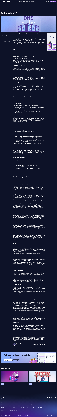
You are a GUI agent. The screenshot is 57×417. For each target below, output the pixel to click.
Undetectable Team (20, 343)
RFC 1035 (19, 85)
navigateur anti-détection (37, 279)
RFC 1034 (14, 85)
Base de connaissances (24, 404)
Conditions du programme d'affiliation (36, 407)
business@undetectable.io (50, 406)
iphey (1, 404)
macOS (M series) (27, 397)
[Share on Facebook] (40, 344)
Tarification (28, 1)
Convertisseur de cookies (12, 411)
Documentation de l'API (24, 407)
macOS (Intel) (34, 397)
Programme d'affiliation (12, 407)
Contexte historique (4, 42)
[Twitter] (51, 397)
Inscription (52, 49)
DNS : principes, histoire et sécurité (13, 7)
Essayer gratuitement (7, 360)
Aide (24, 1)
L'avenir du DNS (4, 43)
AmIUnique (2, 406)
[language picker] (43, 1)
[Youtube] (49, 397)
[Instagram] (53, 397)
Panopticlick (2, 407)
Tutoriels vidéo (23, 406)
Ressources (20, 1)
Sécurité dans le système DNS (6, 41)
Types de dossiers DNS (5, 40)
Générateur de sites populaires (13, 410)
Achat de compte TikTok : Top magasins (36, 385)
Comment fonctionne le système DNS (6, 38)
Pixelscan (2, 410)
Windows (20, 397)
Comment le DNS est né (5, 36)
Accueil (2, 7)
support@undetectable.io (49, 404)
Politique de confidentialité (35, 404)
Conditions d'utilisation (34, 406)
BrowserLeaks (3, 411)
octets (28, 60)
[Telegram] (45, 397)
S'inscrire (53, 1)
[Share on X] (42, 344)
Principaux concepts (5, 35)
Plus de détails (15, 360)
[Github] (55, 397)
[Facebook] (47, 397)
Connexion (47, 1)
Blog (5, 7)
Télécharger (33, 1)
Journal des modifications (12, 406)
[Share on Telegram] (44, 344)
